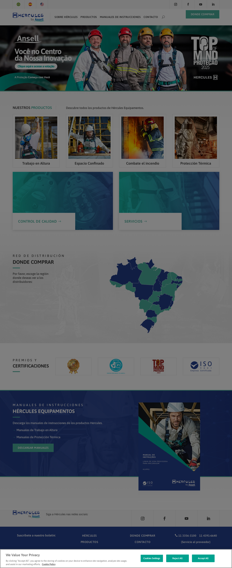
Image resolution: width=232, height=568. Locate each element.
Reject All (177, 562)
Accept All (203, 562)
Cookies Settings (151, 562)
